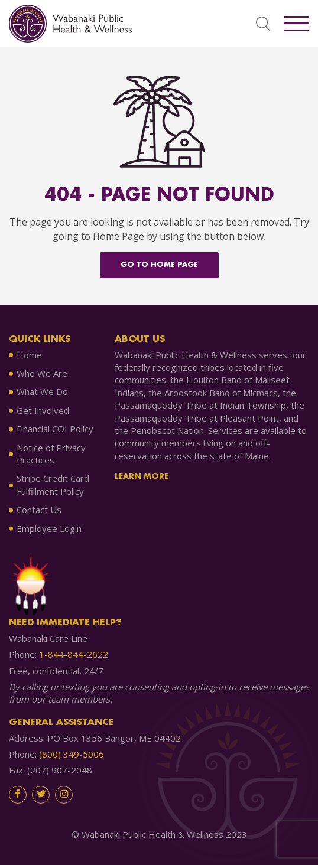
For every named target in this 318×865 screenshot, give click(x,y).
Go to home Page (159, 265)
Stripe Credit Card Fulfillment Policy (53, 484)
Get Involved (43, 410)
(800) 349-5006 (71, 754)
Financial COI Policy (55, 429)
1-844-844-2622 (73, 654)
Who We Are (42, 373)
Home (29, 355)
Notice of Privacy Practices (51, 454)
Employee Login (49, 528)
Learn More (141, 476)
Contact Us (39, 509)
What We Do (42, 391)
